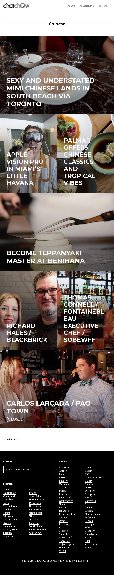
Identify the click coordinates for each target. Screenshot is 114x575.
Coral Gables (36, 496)
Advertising (87, 6)
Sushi (88, 537)
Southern (90, 530)
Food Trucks (66, 497)
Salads (88, 527)
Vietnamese (91, 544)
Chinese (89, 484)
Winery (89, 547)
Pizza (62, 527)
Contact (103, 6)
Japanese (64, 510)
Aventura (34, 489)
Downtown (35, 503)
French (89, 497)
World (62, 550)
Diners (62, 490)
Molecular (90, 517)
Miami (6, 513)
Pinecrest (34, 523)
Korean (89, 510)
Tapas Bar (64, 541)
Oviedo (7, 523)
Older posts (11, 439)
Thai (87, 541)
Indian (62, 507)
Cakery (88, 481)
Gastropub (90, 501)
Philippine (90, 524)
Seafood (63, 530)
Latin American (67, 514)
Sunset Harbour (37, 529)
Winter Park (35, 533)
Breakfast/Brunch (94, 477)
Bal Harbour (9, 493)
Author (63, 470)
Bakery (88, 470)
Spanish (63, 534)
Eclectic (63, 494)
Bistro (62, 477)
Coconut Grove (11, 496)
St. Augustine (10, 529)
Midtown (8, 516)
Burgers (63, 481)
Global (62, 504)
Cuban (62, 487)
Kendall (7, 509)
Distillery (90, 490)
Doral (6, 503)
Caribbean (64, 484)
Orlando (33, 519)
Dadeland (8, 499)
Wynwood (8, 536)
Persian (89, 521)
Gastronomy (66, 501)
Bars (61, 474)
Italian (88, 507)
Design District (37, 499)
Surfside (7, 533)
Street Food (65, 537)
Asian (88, 467)
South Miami (35, 526)
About (71, 6)
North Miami (10, 519)
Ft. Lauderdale (11, 506)
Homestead (35, 506)
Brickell (33, 493)
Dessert (89, 487)
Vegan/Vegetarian (68, 544)
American (64, 467)
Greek (88, 504)
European (90, 494)
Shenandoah (10, 526)
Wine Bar (64, 547)
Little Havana (36, 509)
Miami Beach (35, 513)
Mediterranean (93, 514)
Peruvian (64, 524)
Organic (63, 521)
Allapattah (8, 489)
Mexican (63, 517)
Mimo (32, 516)
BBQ (87, 474)
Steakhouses (92, 534)
